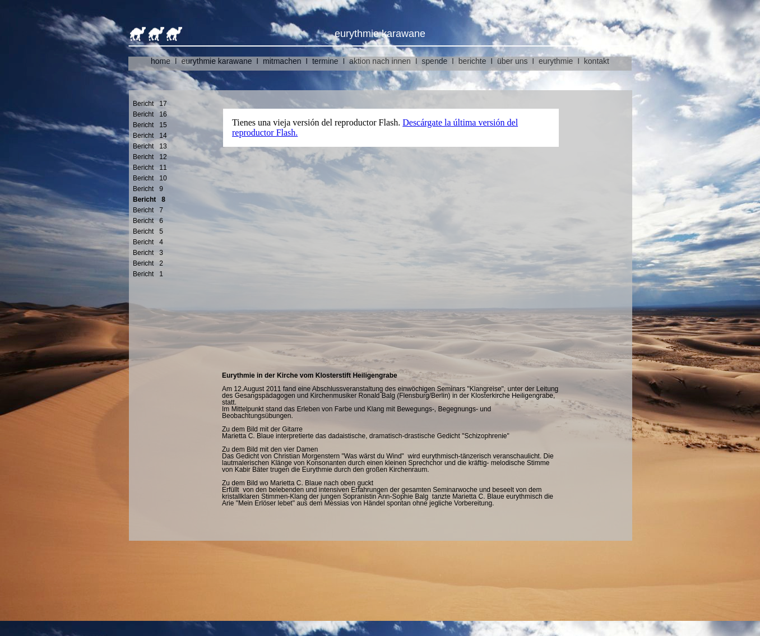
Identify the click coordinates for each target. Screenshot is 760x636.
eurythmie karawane (217, 61)
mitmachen (282, 61)
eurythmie (556, 61)
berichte (472, 61)
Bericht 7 (148, 210)
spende (434, 61)
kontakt (596, 61)
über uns (512, 61)
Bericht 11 (150, 167)
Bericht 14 (150, 136)
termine (325, 61)
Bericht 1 (148, 274)
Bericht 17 (150, 104)
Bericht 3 (148, 253)
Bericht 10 (150, 178)
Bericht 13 (150, 146)
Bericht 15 (150, 125)
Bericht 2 (148, 263)
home (160, 61)
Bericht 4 (148, 242)
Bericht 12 (150, 157)
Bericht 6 (148, 221)
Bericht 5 (148, 231)
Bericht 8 (149, 199)
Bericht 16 (150, 114)
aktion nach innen (380, 61)
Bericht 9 (148, 189)
